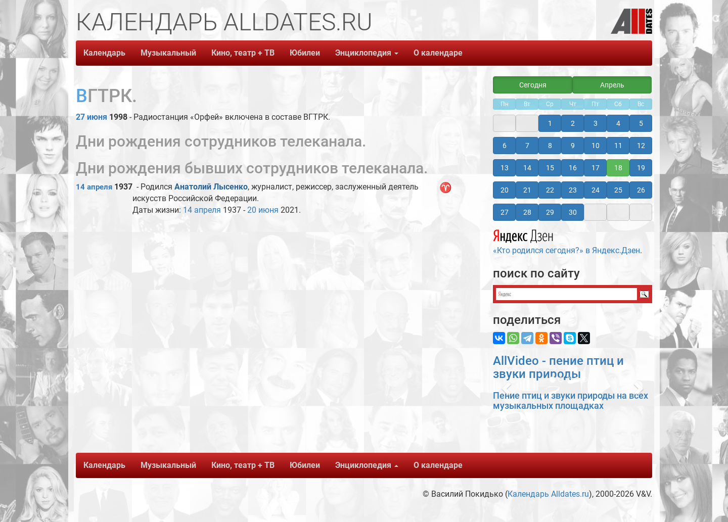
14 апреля (94, 187)
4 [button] (618, 123)
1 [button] (550, 123)
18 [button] (618, 168)
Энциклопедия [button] (366, 53)
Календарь (104, 53)
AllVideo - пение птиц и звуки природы (558, 367)
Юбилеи (305, 53)
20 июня (263, 210)
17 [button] (596, 168)
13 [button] (504, 168)
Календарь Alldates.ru (548, 494)
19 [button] (641, 168)
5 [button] (641, 123)
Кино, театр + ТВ (243, 53)
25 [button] (618, 190)
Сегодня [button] (533, 85)
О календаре (438, 53)
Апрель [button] (612, 85)
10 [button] (596, 145)
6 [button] (505, 145)
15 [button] (550, 168)
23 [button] (573, 190)
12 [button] (641, 145)
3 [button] (596, 123)
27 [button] (504, 212)
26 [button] (641, 190)
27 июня (91, 117)
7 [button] (527, 145)
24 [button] (596, 190)
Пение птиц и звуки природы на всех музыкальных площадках (570, 400)
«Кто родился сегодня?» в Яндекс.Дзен (566, 240)
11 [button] (618, 145)
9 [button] (573, 145)
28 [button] (527, 212)
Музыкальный (168, 53)
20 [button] (504, 190)
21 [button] (527, 190)
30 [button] (573, 212)
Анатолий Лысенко (211, 187)
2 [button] (573, 123)
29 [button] (550, 212)
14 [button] (527, 168)
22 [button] (550, 190)
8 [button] (550, 145)
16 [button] (573, 168)
